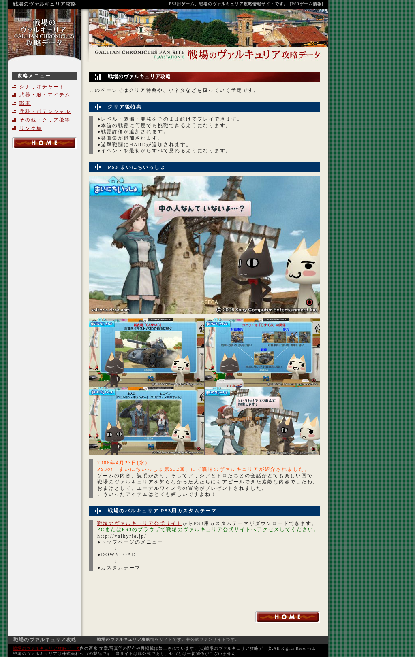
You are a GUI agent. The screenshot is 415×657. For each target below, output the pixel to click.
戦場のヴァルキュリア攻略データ (46, 648)
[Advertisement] (44, 278)
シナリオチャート (42, 86)
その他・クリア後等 (45, 120)
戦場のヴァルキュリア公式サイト (139, 523)
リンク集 (30, 128)
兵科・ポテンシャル (45, 111)
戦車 (25, 103)
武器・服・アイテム (45, 95)
